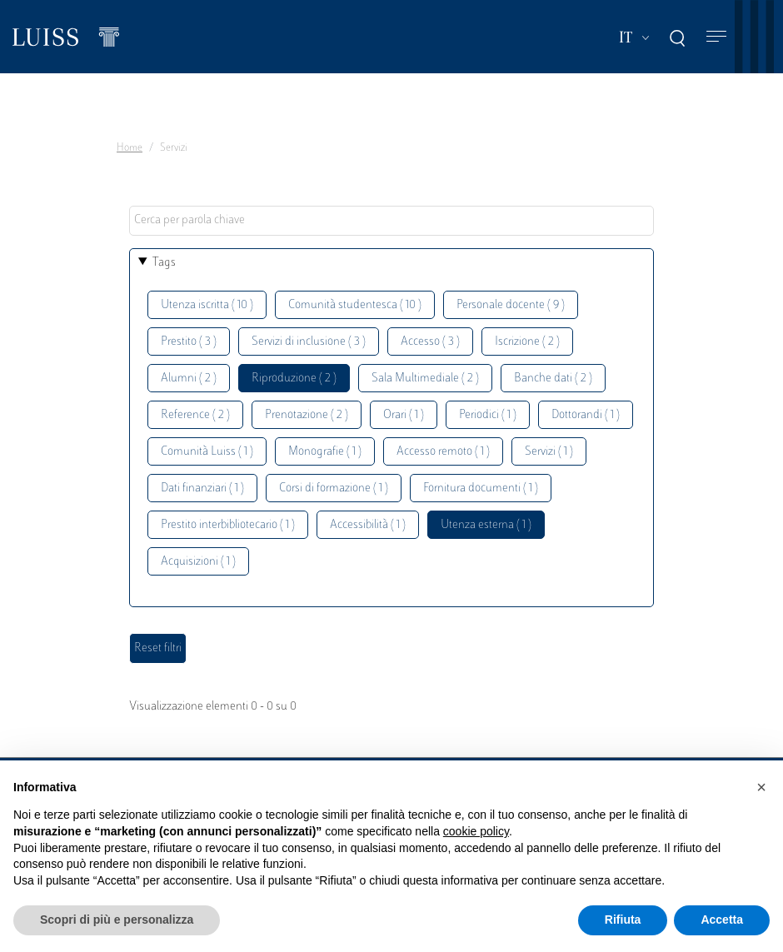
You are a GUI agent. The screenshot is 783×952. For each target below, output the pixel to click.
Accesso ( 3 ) (430, 342)
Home (129, 148)
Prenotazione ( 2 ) (306, 415)
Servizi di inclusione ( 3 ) (309, 342)
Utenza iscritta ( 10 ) (207, 305)
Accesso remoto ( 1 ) (443, 452)
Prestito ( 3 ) (189, 342)
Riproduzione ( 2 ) (294, 378)
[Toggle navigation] (716, 37)
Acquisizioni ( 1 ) (198, 562)
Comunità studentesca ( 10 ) (354, 305)
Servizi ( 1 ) (549, 452)
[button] (761, 787)
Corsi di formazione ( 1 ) (333, 488)
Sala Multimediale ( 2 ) (425, 378)
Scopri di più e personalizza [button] (116, 919)
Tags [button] (164, 263)
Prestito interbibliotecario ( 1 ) (228, 525)
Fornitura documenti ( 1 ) (480, 488)
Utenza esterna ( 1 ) (486, 525)
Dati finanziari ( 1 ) (202, 488)
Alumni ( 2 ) (189, 378)
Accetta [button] (722, 919)
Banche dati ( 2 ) (553, 378)
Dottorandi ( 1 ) (585, 415)
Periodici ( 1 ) (487, 415)
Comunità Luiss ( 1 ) (207, 452)
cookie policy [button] (476, 831)
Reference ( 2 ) (195, 415)
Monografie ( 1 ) (325, 452)
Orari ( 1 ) (403, 415)
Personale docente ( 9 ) (510, 305)
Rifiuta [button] (623, 919)
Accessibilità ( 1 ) (368, 525)
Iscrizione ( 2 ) (527, 342)
